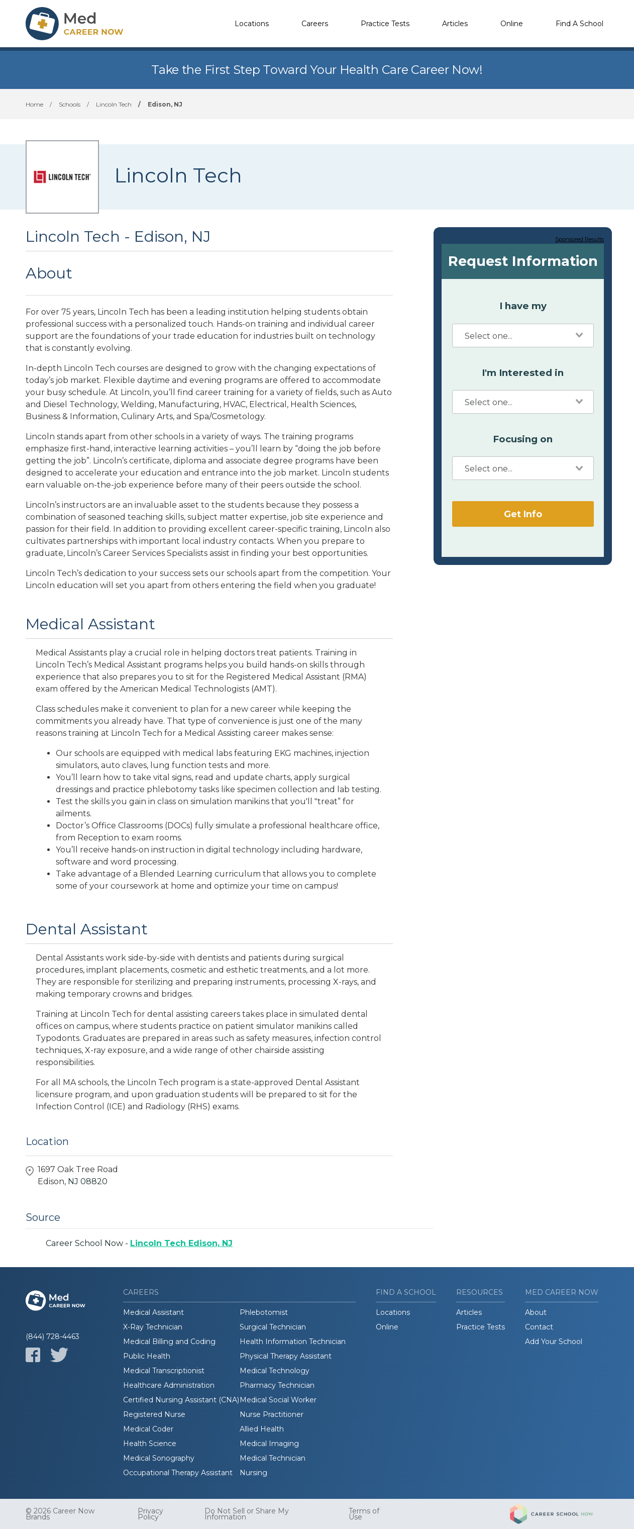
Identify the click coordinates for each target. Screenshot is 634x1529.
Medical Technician (272, 1458)
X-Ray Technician (152, 1326)
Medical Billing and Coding (169, 1341)
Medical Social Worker (278, 1399)
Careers (314, 23)
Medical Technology (274, 1370)
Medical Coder (148, 1429)
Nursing (253, 1472)
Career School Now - (139, 1243)
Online (511, 23)
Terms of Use (364, 1514)
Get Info (523, 514)
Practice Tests (385, 23)
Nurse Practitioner (271, 1414)
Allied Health (262, 1429)
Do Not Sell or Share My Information (246, 1514)
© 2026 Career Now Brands (60, 1514)
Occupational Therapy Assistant (178, 1472)
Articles (455, 23)
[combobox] (523, 335)
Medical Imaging (269, 1443)
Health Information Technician (293, 1341)
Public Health (146, 1356)
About (536, 1312)
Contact (539, 1326)
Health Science (149, 1443)
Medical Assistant (153, 1312)
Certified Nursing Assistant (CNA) (181, 1399)
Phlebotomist (264, 1312)
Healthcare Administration (169, 1385)
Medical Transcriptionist (163, 1370)
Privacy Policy (150, 1514)
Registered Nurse (154, 1414)
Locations (252, 23)
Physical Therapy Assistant (286, 1356)
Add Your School (553, 1341)
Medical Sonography (158, 1458)
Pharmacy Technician (277, 1385)
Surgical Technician (273, 1326)
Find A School (579, 23)
